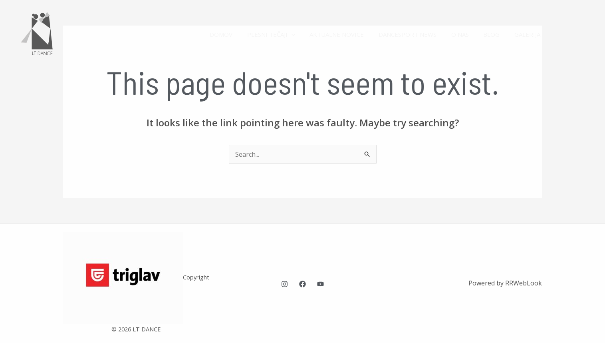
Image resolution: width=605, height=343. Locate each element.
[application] (308, 34)
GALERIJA (531, 34)
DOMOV (241, 34)
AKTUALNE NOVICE (351, 34)
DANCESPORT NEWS (419, 34)
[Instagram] (284, 284)
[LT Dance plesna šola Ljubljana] (42, 33)
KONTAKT (570, 34)
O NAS (469, 34)
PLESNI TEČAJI (288, 34)
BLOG (498, 34)
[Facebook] (302, 284)
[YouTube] (320, 284)
